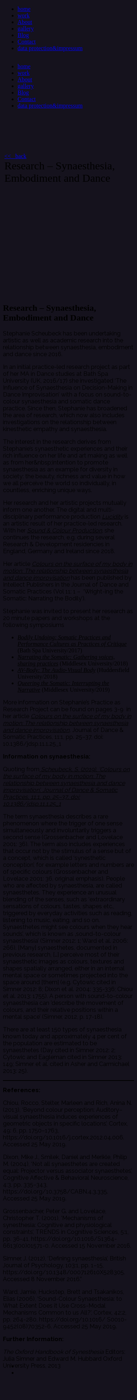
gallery (26, 28)
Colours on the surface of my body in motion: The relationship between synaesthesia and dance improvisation (67, 570)
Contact (27, 42)
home (24, 9)
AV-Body (28, 670)
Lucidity (112, 516)
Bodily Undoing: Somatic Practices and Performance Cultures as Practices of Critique (72, 640)
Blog (23, 35)
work (24, 15)
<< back (15, 156)
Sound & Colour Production (64, 530)
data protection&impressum (50, 48)
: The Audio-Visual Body (66, 670)
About (25, 22)
